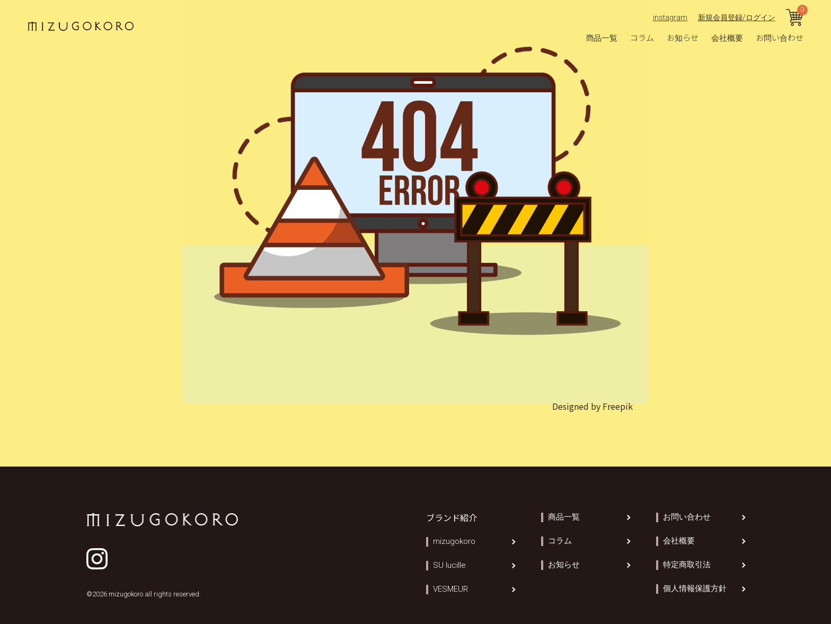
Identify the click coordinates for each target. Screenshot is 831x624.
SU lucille (449, 565)
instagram (670, 17)
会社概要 (727, 37)
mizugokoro (454, 542)
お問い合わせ (779, 37)
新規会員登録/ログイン (736, 17)
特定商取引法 (687, 565)
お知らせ (683, 37)
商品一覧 (601, 37)
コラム (642, 37)
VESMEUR (450, 589)
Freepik (618, 406)
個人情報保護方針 (695, 589)
